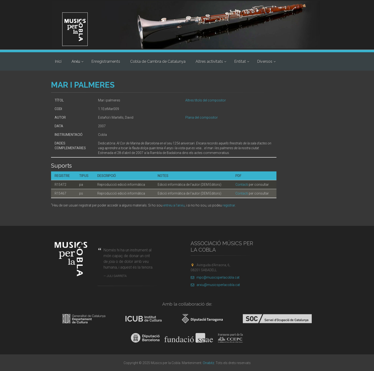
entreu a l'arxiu (174, 205)
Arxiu (76, 61)
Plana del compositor (201, 117)
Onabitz (208, 363)
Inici (58, 61)
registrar (229, 205)
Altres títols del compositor (205, 100)
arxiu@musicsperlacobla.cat (215, 285)
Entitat (240, 61)
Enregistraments (105, 61)
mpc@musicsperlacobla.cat (215, 277)
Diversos (264, 61)
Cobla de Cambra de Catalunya (158, 61)
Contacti (241, 184)
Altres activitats (209, 61)
